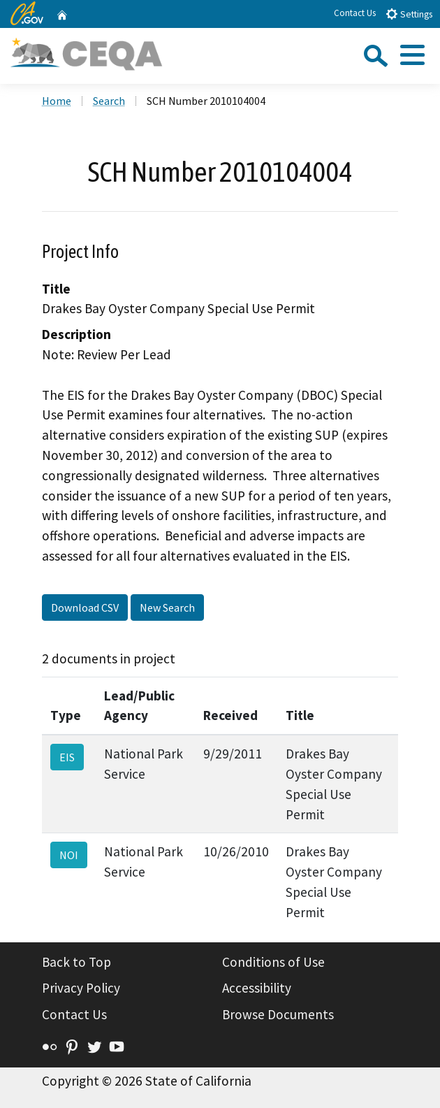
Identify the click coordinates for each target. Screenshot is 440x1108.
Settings (409, 13)
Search (109, 101)
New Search (167, 607)
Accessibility (256, 987)
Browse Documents (278, 1014)
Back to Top (76, 962)
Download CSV (85, 607)
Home (56, 101)
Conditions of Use (273, 962)
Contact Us (355, 13)
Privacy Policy (81, 987)
